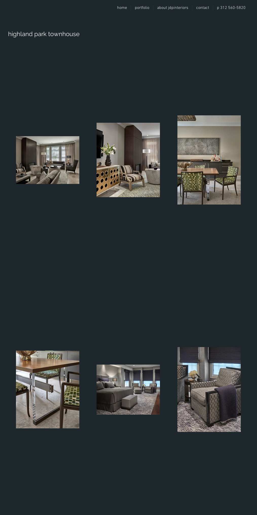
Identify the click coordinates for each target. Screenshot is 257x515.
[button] (142, 8)
